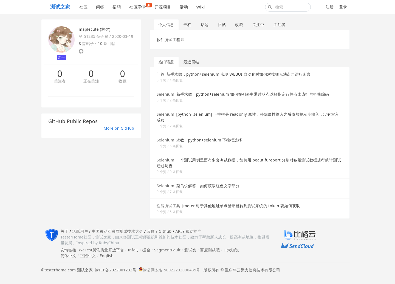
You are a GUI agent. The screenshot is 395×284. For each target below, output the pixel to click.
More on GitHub (119, 128)
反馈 (151, 231)
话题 (205, 24)
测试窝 (190, 249)
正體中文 (88, 255)
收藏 (122, 81)
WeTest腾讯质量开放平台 (101, 249)
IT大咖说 (231, 249)
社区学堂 (139, 6)
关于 (65, 231)
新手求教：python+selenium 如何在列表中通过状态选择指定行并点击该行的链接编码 (252, 94)
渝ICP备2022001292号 (114, 269)
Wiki (200, 7)
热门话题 (166, 61)
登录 (343, 6)
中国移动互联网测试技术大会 (117, 231)
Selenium (165, 94)
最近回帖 (191, 61)
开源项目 (162, 7)
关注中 (258, 24)
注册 (330, 6)
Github (165, 231)
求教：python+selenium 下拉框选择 (209, 140)
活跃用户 (80, 231)
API (178, 231)
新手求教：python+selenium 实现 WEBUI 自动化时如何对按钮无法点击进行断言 (239, 74)
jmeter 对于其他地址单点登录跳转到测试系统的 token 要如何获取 (241, 205)
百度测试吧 (210, 249)
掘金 (146, 249)
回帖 (222, 24)
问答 (100, 7)
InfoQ (133, 249)
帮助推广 (194, 231)
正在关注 (91, 81)
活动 (184, 7)
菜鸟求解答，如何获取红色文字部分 (208, 185)
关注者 (60, 81)
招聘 (116, 7)
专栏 (187, 24)
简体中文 (69, 255)
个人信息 (166, 24)
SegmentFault (167, 249)
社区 (83, 7)
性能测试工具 (168, 205)
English (107, 255)
